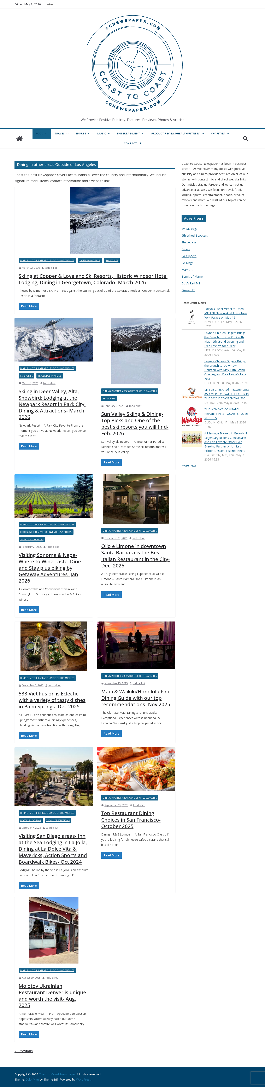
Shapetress (189, 242)
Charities (218, 133)
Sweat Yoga (190, 229)
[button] (45, 134)
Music (101, 133)
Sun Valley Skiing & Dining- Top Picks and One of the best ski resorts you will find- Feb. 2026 (135, 423)
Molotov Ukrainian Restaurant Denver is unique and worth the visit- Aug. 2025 (52, 995)
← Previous (23, 1051)
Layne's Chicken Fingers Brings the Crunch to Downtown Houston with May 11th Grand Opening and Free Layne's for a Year (225, 370)
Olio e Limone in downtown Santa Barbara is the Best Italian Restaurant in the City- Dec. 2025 (135, 556)
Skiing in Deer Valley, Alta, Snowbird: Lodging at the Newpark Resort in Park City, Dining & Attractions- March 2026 (52, 404)
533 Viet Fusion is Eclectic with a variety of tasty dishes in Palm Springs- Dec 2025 (52, 700)
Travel (59, 133)
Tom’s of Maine (192, 276)
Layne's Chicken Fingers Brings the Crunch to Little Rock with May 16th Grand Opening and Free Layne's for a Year (225, 339)
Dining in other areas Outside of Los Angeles (47, 260)
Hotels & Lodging (90, 260)
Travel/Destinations (49, 375)
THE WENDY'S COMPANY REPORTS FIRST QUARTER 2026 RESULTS (226, 413)
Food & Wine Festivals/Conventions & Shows (46, 532)
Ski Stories (112, 260)
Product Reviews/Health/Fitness (175, 133)
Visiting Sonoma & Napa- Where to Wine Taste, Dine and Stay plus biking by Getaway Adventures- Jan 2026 (50, 567)
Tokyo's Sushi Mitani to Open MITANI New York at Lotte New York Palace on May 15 (225, 313)
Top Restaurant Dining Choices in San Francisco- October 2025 (131, 819)
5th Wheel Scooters (195, 235)
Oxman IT (188, 290)
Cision (186, 249)
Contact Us (132, 143)
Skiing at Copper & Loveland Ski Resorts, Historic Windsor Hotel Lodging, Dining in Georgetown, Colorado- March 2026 (93, 279)
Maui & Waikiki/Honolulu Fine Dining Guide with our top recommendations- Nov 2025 (136, 698)
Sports (81, 133)
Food (39, 133)
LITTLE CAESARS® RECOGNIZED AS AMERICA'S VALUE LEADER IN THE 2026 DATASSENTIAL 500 (226, 394)
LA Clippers (189, 256)
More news (189, 465)
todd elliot (51, 268)
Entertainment (128, 133)
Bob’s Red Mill (191, 283)
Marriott (187, 270)
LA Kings (187, 263)
